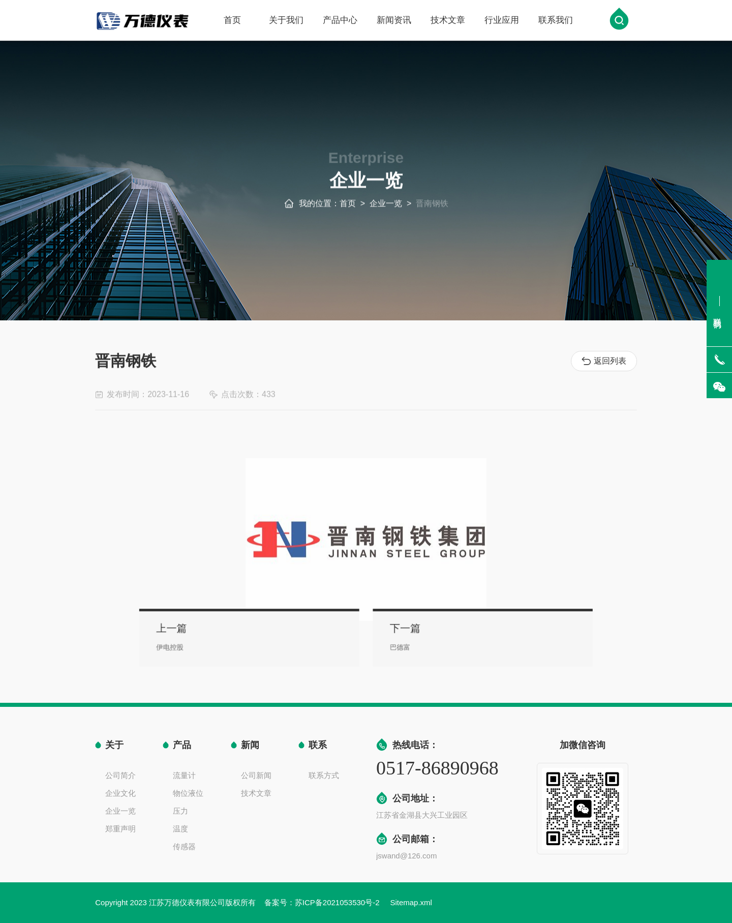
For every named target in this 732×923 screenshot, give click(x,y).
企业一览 (386, 209)
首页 (232, 21)
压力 (180, 811)
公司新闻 (256, 775)
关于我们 (286, 21)
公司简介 (120, 775)
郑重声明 (120, 828)
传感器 (184, 846)
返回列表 (605, 361)
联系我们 (555, 21)
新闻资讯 (394, 21)
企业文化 (120, 793)
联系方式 (324, 775)
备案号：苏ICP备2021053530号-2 (323, 902)
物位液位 (188, 793)
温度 (180, 828)
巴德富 (393, 645)
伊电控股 (211, 645)
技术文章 (448, 21)
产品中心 (340, 21)
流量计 (184, 775)
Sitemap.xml (411, 902)
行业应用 (501, 21)
